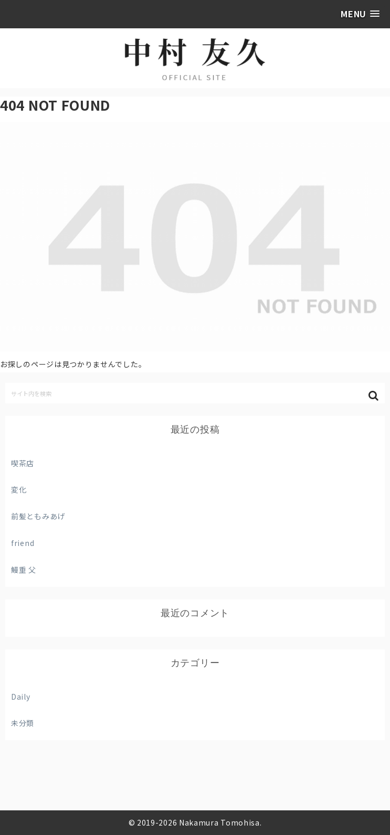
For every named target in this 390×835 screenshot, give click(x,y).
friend (22, 543)
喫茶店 (22, 463)
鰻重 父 (23, 569)
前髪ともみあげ (38, 516)
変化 (18, 489)
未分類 (22, 723)
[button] (374, 396)
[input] (195, 393)
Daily (20, 696)
